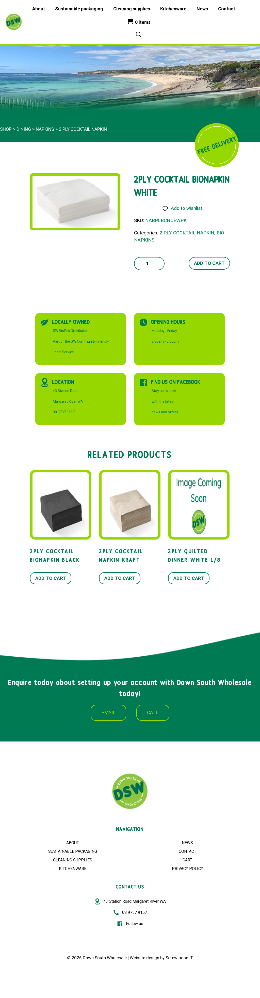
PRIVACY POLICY (187, 868)
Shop (6, 129)
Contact (226, 8)
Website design (144, 957)
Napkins (45, 129)
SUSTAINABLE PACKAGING (72, 851)
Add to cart (209, 263)
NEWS (187, 842)
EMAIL (108, 712)
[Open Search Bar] (139, 35)
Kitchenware (173, 8)
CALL (153, 712)
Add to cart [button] (50, 578)
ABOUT (72, 842)
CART (187, 860)
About (38, 8)
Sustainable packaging (79, 8)
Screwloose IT (179, 957)
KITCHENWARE (72, 868)
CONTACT (187, 851)
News (202, 8)
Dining (24, 129)
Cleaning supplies (131, 8)
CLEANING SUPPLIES (72, 860)
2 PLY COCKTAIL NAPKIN (83, 129)
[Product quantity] (149, 263)
